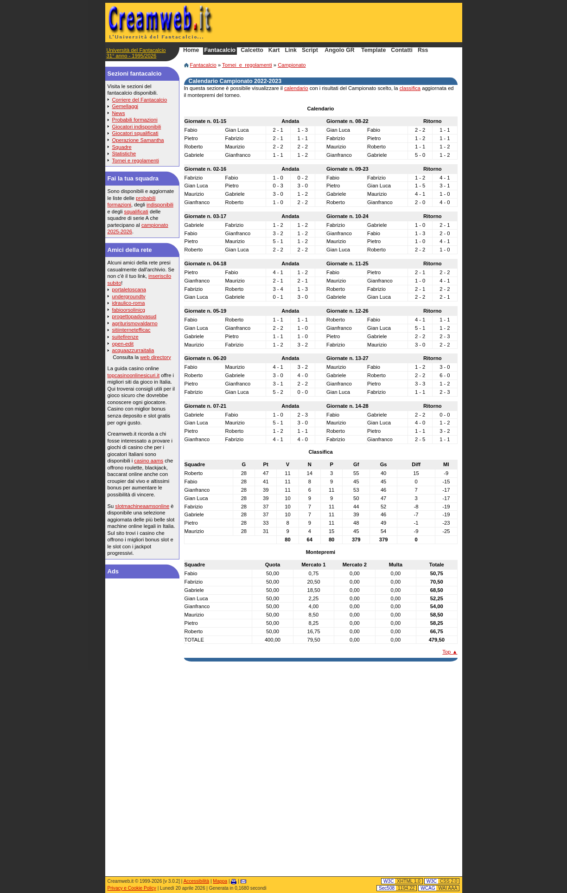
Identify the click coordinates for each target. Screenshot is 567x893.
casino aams (148, 460)
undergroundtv (129, 296)
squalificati (136, 211)
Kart (274, 50)
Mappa (220, 881)
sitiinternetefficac (131, 330)
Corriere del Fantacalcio (139, 100)
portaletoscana (129, 289)
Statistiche (124, 153)
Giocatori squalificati (135, 133)
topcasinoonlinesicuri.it (134, 375)
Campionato (292, 65)
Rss (423, 50)
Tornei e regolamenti (135, 160)
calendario (296, 88)
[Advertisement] (349, 22)
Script (310, 50)
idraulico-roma (128, 303)
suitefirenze (125, 337)
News (118, 113)
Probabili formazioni (135, 119)
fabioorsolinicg (129, 310)
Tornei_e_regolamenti (247, 65)
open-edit (123, 344)
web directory (155, 357)
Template (373, 50)
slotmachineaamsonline (142, 506)
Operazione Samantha (138, 140)
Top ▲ (449, 652)
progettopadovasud (134, 316)
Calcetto (252, 50)
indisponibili (160, 204)
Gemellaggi (125, 106)
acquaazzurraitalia (133, 350)
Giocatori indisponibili (136, 126)
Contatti (402, 50)
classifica (410, 88)
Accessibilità (196, 881)
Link (291, 50)
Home (191, 50)
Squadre (122, 147)
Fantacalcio (203, 65)
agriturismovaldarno (135, 323)
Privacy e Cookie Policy (132, 888)
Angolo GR (339, 50)
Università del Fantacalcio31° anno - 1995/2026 (136, 52)
